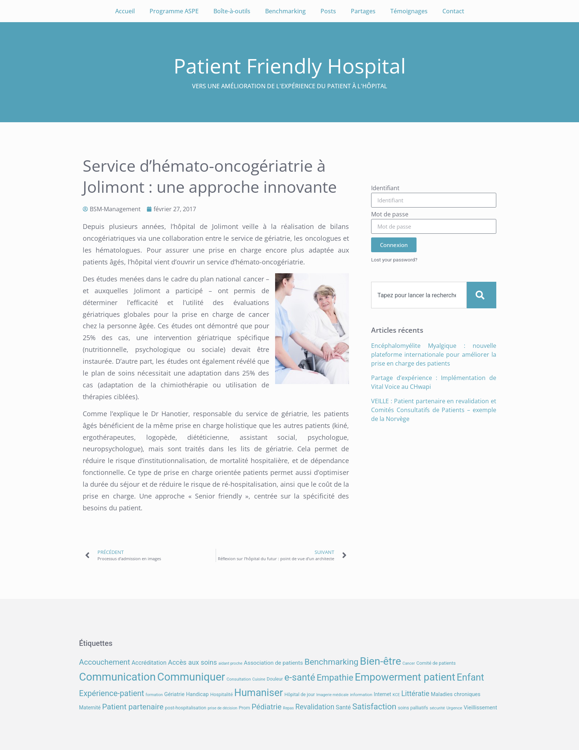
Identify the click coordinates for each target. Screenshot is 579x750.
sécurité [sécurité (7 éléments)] (437, 707)
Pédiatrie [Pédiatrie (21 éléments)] (266, 706)
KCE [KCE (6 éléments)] (396, 694)
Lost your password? (394, 260)
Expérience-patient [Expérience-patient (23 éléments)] (111, 693)
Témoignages (409, 11)
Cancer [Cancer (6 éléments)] (408, 663)
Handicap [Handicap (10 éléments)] (197, 694)
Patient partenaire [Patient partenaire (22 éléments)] (132, 706)
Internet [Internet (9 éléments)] (382, 694)
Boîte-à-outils (231, 11)
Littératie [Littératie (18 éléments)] (415, 693)
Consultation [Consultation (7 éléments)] (238, 679)
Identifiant (385, 188)
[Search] (481, 295)
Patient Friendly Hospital (290, 65)
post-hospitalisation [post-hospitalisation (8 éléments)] (185, 707)
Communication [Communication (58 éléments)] (117, 677)
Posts (328, 11)
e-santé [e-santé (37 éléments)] (299, 677)
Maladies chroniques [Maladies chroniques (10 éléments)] (455, 694)
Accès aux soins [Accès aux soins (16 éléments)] (192, 662)
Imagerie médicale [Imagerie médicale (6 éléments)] (332, 694)
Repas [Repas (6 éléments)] (288, 708)
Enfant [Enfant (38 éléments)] (470, 677)
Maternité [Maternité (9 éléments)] (89, 707)
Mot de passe (389, 214)
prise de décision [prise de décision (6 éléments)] (222, 708)
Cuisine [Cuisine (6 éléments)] (258, 679)
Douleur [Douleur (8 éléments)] (275, 679)
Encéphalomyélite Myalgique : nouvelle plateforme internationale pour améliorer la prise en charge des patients (433, 354)
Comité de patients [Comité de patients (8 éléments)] (436, 663)
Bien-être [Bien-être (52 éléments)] (380, 661)
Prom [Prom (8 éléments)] (244, 707)
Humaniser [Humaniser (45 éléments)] (258, 693)
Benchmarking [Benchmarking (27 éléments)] (331, 662)
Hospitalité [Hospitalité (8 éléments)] (221, 694)
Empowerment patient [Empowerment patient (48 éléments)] (405, 677)
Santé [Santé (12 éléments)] (343, 707)
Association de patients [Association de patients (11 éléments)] (273, 663)
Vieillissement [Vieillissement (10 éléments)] (480, 708)
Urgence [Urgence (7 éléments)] (454, 707)
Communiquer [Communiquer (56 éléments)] (191, 677)
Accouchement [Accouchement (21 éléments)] (104, 662)
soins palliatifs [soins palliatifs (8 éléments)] (413, 707)
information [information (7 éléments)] (361, 694)
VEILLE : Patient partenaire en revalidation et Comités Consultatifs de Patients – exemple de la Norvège (433, 410)
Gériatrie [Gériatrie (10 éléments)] (174, 694)
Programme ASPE (174, 11)
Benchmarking (285, 11)
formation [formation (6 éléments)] (154, 694)
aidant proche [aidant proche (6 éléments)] (230, 663)
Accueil (125, 11)
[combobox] (419, 295)
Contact (453, 11)
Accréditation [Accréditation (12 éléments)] (149, 662)
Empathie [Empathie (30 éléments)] (334, 677)
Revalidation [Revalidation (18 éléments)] (315, 707)
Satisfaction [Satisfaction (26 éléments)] (374, 706)
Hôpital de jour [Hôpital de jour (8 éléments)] (299, 694)
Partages (363, 11)
